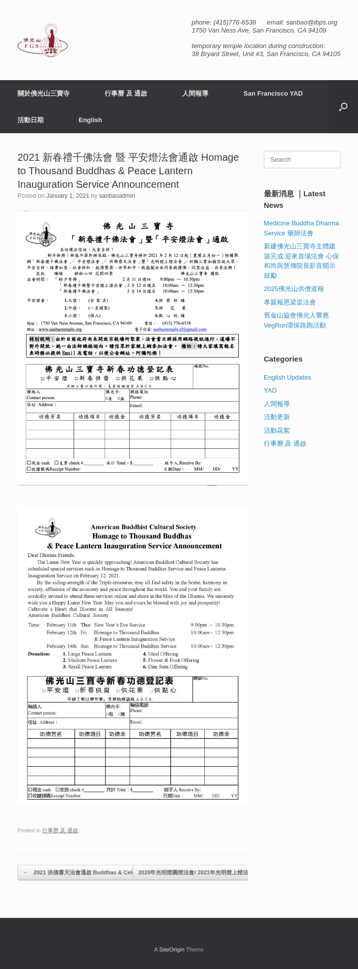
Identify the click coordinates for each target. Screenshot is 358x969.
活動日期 (31, 120)
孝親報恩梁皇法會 (290, 302)
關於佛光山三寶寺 (44, 93)
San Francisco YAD (273, 93)
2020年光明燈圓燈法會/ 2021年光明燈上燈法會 (201, 872)
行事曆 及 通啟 (126, 93)
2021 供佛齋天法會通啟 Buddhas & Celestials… (89, 872)
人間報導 (195, 93)
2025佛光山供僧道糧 (294, 288)
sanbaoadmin (117, 195)
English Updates (287, 377)
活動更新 (277, 417)
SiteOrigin (172, 949)
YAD (270, 390)
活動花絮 (277, 430)
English (90, 120)
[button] (343, 106)
